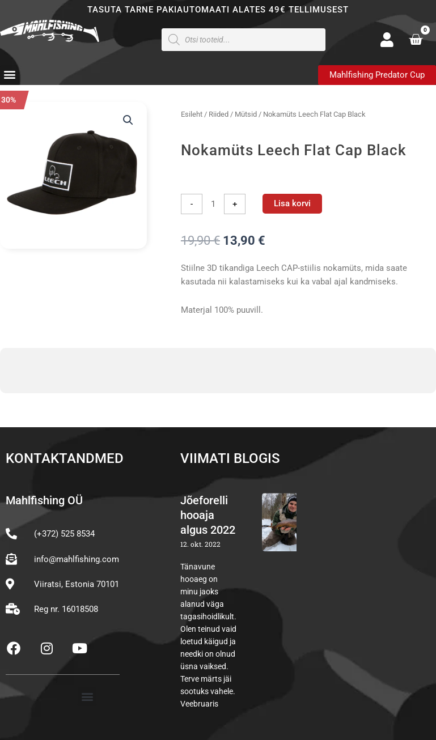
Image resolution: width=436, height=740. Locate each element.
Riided (218, 114)
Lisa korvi (292, 203)
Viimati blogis (230, 458)
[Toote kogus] (213, 204)
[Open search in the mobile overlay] (243, 39)
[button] (9, 74)
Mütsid (246, 114)
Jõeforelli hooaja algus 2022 (207, 515)
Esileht (191, 114)
